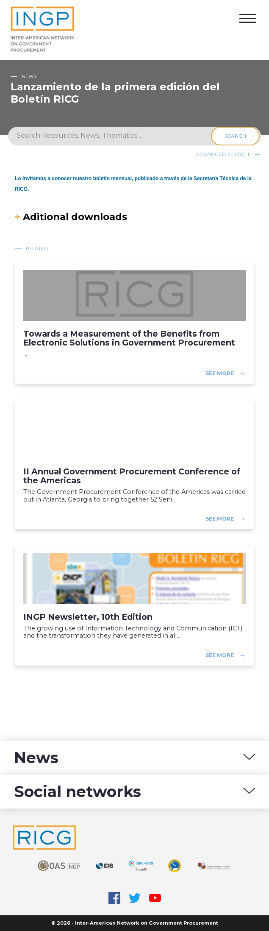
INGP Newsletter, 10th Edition (88, 617)
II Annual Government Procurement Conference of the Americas (131, 476)
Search (236, 136)
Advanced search (222, 154)
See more (219, 373)
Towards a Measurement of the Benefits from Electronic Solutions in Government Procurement (129, 338)
